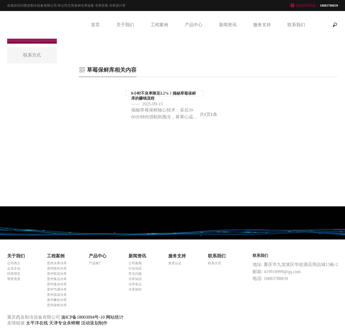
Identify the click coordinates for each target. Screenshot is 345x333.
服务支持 (262, 24)
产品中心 (193, 24)
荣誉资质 (13, 279)
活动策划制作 (94, 323)
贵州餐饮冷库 (57, 300)
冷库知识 (135, 279)
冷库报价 (135, 289)
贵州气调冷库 (57, 289)
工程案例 (159, 24)
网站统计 (115, 317)
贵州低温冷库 (57, 295)
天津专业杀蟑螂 (65, 323)
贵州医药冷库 (57, 268)
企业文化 (13, 268)
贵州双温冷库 (57, 274)
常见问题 (135, 274)
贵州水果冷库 (57, 263)
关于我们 (125, 24)
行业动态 (135, 268)
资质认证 (174, 263)
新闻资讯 (228, 24)
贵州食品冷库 (57, 279)
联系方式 (214, 263)
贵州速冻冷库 (57, 284)
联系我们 (296, 24)
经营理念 (13, 274)
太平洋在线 (37, 323)
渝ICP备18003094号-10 (83, 317)
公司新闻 (135, 263)
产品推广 (95, 263)
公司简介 (13, 263)
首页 (95, 24)
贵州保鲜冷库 (57, 305)
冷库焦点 (135, 284)
